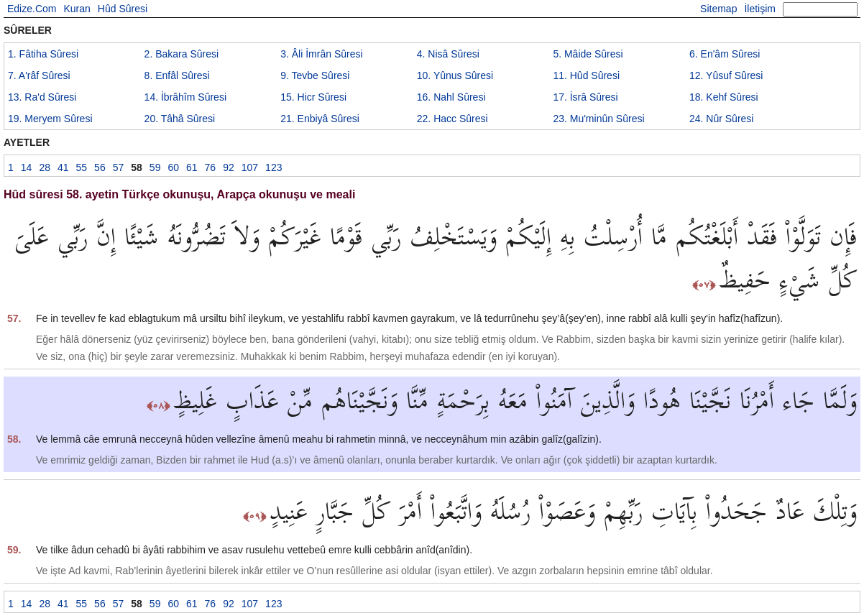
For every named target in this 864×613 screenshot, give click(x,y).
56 (100, 167)
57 (118, 167)
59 (155, 167)
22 (452, 118)
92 (228, 167)
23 (598, 118)
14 (185, 97)
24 (721, 118)
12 (726, 75)
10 (455, 75)
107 (250, 167)
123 (273, 167)
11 (586, 75)
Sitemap (718, 8)
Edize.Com (31, 8)
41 (63, 167)
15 (313, 97)
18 (723, 97)
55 (82, 167)
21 (319, 118)
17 (585, 97)
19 (50, 118)
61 (192, 167)
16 (451, 97)
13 (42, 97)
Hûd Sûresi (122, 8)
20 (180, 118)
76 (210, 167)
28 (44, 167)
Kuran (76, 8)
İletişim (760, 8)
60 (173, 167)
